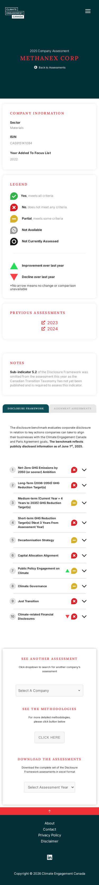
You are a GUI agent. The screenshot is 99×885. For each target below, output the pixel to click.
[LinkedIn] (50, 857)
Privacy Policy (49, 835)
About (49, 823)
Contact (49, 829)
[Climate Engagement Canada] (14, 12)
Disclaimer (49, 841)
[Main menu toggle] (88, 11)
